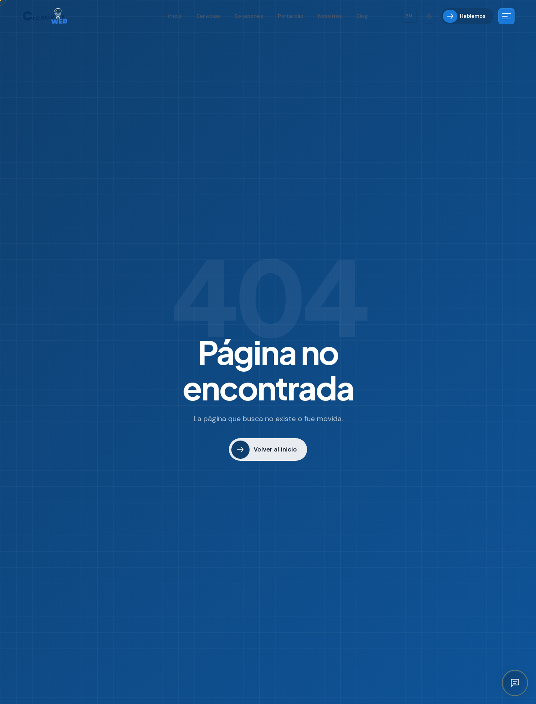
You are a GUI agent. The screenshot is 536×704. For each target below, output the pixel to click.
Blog (362, 16)
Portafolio (290, 16)
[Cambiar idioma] (409, 16)
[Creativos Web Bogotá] (45, 16)
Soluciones (249, 16)
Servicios (208, 16)
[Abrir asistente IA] (515, 683)
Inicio (175, 16)
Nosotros (330, 16)
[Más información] (506, 16)
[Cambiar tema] (429, 16)
